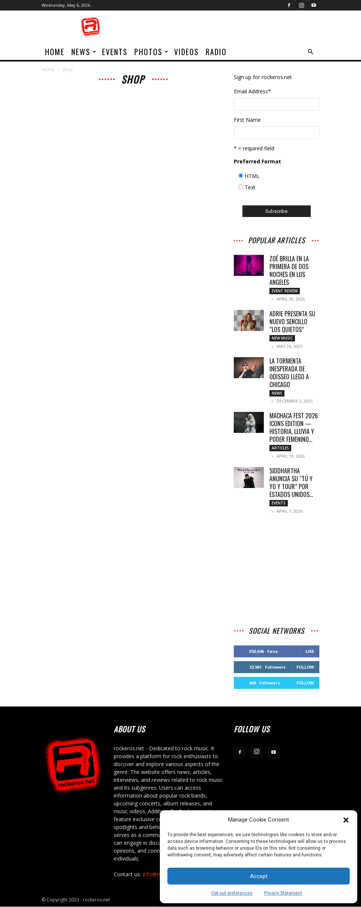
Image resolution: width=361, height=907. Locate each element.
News (84, 51)
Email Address (252, 91)
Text (250, 187)
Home (48, 69)
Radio (216, 51)
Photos (151, 51)
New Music (282, 338)
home (55, 51)
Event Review (285, 290)
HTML (252, 176)
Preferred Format (257, 161)
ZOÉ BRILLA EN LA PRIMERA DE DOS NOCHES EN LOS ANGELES (289, 270)
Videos (186, 51)
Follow (305, 667)
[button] (346, 820)
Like (309, 651)
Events (115, 51)
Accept (259, 876)
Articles (280, 448)
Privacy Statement (283, 893)
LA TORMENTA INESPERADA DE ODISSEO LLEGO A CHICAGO (289, 372)
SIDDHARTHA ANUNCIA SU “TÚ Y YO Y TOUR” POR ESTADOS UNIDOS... (291, 483)
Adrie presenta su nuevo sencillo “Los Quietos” (292, 321)
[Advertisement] (231, 27)
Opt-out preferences (232, 893)
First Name (247, 119)
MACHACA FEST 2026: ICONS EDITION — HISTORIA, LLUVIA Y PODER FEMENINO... (294, 428)
